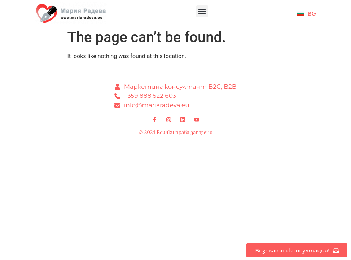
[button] (202, 11)
